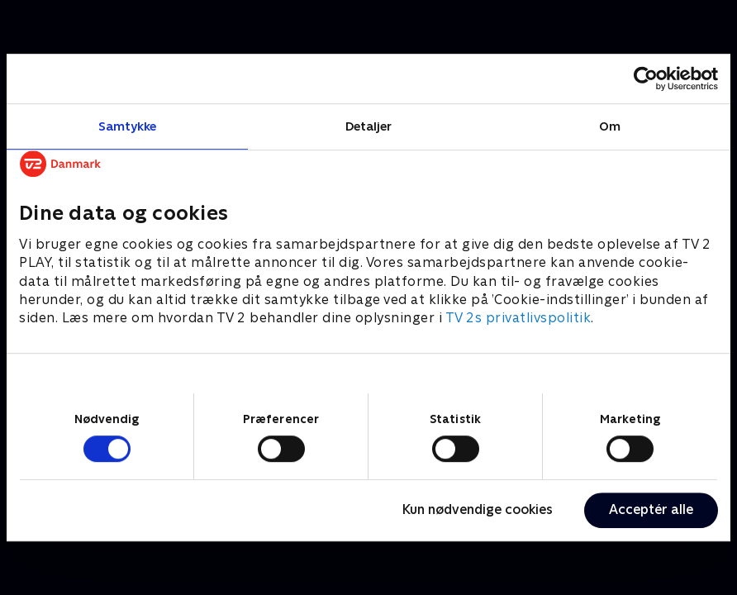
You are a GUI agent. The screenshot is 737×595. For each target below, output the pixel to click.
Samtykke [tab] (127, 126)
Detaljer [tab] (368, 126)
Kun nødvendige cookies (477, 509)
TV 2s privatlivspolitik (518, 318)
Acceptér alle (651, 509)
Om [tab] (610, 126)
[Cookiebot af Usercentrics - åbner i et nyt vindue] (645, 78)
